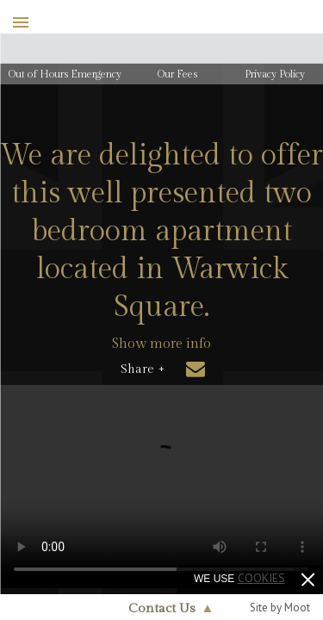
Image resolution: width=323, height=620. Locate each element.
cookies (261, 578)
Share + (143, 369)
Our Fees (177, 74)
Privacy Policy (275, 74)
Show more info (161, 344)
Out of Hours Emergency (65, 74)
